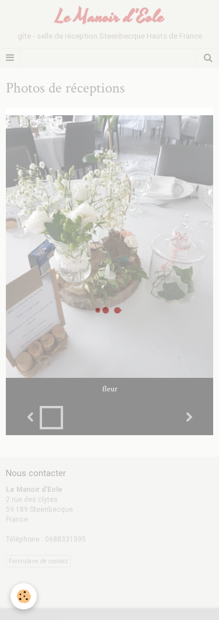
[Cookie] (24, 596)
